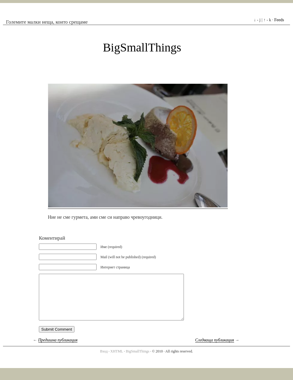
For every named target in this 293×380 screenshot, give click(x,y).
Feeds (279, 20)
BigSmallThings (142, 47)
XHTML (116, 360)
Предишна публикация (58, 349)
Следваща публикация (214, 349)
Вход (104, 360)
